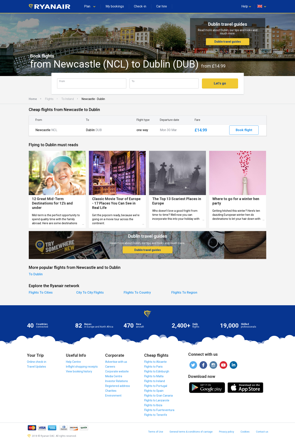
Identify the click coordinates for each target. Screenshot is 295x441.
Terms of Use (155, 431)
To (133, 81)
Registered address (117, 386)
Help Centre (73, 361)
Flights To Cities (41, 292)
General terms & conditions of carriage (191, 431)
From (62, 81)
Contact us (262, 431)
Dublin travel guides (227, 41)
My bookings (115, 6)
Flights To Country (137, 292)
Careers (110, 366)
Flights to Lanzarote (156, 400)
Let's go (220, 83)
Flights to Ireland (154, 381)
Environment (113, 395)
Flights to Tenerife (155, 414)
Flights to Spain (153, 390)
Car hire (161, 6)
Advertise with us (116, 361)
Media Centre (113, 376)
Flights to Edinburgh (156, 371)
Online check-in (36, 361)
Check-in (140, 6)
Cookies (245, 431)
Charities (110, 390)
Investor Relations (116, 381)
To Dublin (36, 274)
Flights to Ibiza (153, 405)
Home (33, 99)
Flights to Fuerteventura (159, 410)
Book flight (244, 130)
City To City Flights (90, 292)
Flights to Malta (153, 376)
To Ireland (67, 99)
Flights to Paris (153, 366)
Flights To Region (184, 292)
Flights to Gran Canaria (158, 395)
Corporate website (117, 371)
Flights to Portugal (155, 386)
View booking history (79, 371)
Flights (49, 99)
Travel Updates (36, 366)
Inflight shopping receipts (82, 366)
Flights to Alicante (155, 361)
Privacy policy (226, 431)
